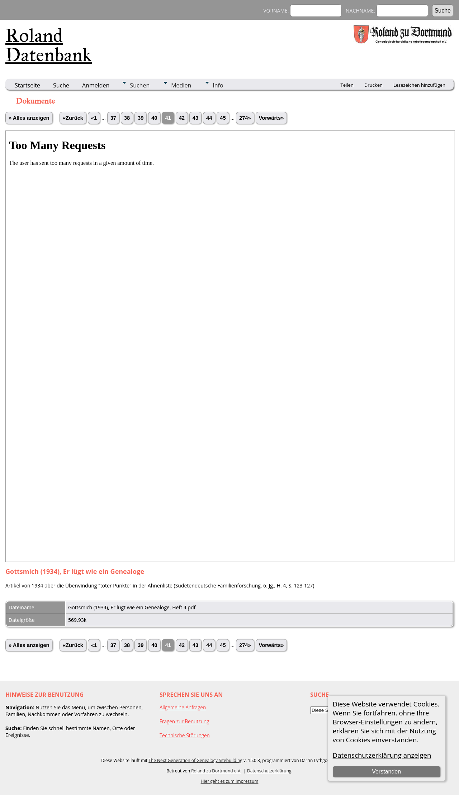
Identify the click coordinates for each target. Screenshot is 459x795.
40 (154, 118)
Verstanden (386, 771)
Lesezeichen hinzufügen (419, 85)
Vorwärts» (271, 118)
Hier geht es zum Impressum (230, 781)
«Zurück (73, 118)
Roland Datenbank (48, 45)
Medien (181, 85)
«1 (94, 118)
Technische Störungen (185, 735)
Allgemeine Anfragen (183, 707)
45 (223, 118)
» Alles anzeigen (29, 118)
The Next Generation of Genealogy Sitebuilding (195, 760)
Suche (61, 85)
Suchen (140, 85)
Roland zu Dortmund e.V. (216, 771)
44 (209, 118)
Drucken (373, 85)
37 (113, 118)
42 (182, 118)
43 (195, 118)
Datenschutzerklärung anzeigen (382, 755)
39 (140, 118)
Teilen (347, 85)
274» (245, 118)
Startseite (27, 85)
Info (218, 85)
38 (127, 118)
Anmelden (95, 85)
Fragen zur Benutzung (184, 721)
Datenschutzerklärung (269, 771)
